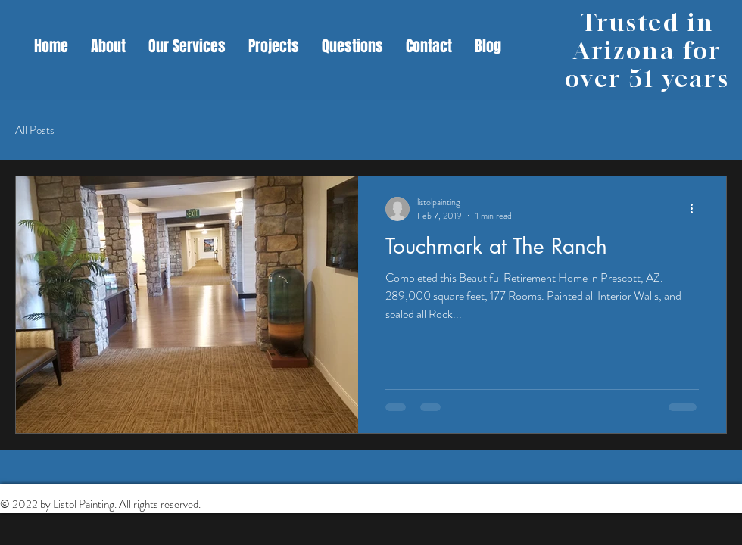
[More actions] (696, 209)
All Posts (35, 131)
